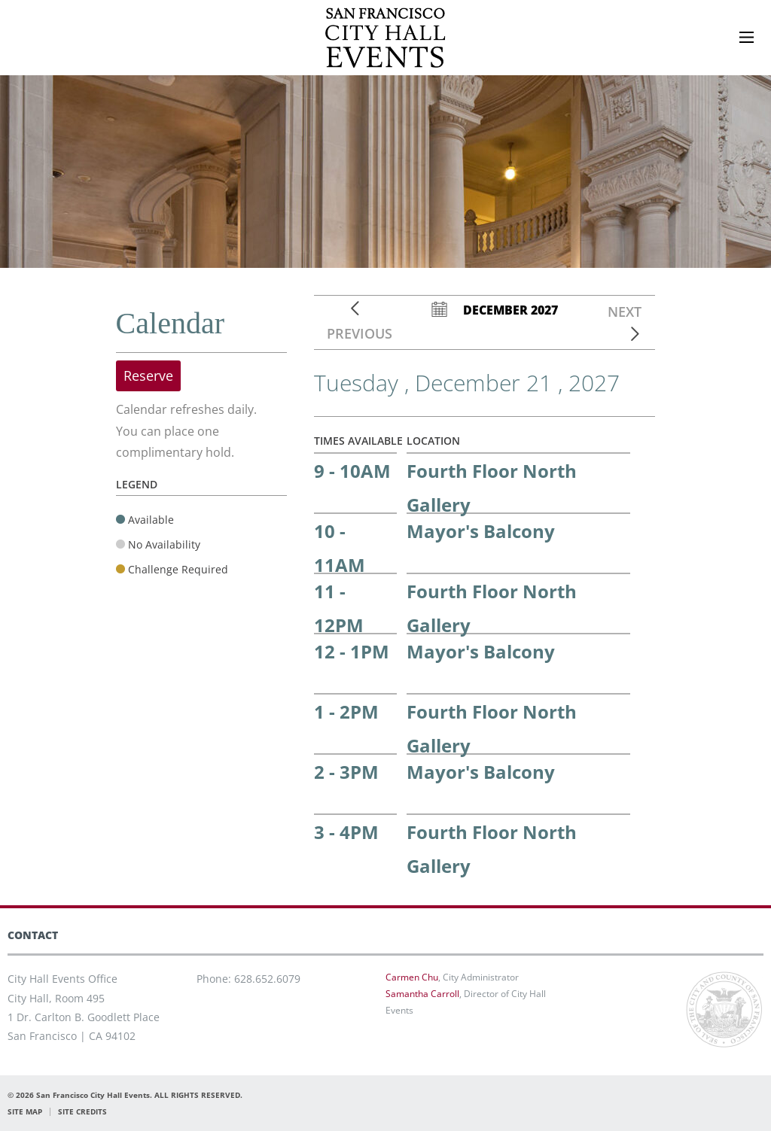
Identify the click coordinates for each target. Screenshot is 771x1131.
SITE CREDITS (82, 1111)
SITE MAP (25, 1111)
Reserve (148, 375)
